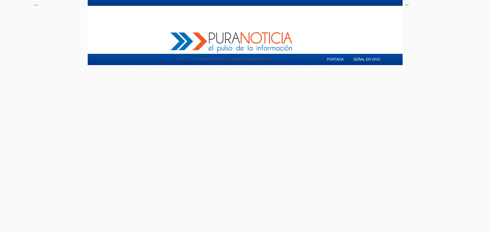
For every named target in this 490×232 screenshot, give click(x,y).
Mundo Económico (205, 70)
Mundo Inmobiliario (112, 8)
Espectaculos (288, 8)
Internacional (162, 70)
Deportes (259, 8)
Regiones (102, 70)
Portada (335, 59)
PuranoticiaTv (321, 8)
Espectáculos (276, 70)
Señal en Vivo (353, 8)
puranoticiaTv (314, 70)
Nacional (130, 70)
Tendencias (232, 8)
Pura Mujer (147, 8)
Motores (173, 8)
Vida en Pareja (201, 8)
